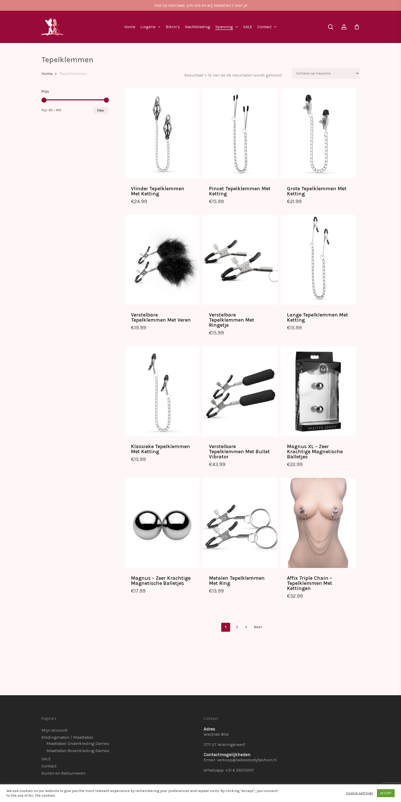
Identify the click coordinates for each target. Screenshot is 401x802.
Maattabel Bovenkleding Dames (78, 750)
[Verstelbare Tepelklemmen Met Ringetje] (240, 260)
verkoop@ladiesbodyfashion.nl (247, 759)
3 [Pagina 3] (246, 627)
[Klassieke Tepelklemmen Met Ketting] (162, 391)
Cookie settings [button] (359, 793)
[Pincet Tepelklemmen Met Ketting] (240, 133)
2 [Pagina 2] (237, 627)
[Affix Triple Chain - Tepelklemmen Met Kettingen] (318, 523)
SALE (46, 758)
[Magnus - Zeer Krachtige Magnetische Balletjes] (162, 523)
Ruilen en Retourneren (63, 773)
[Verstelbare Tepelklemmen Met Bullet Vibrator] (240, 391)
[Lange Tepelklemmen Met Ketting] (318, 260)
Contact (49, 765)
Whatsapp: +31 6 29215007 (229, 770)
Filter (100, 110)
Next (258, 627)
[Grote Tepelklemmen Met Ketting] (318, 133)
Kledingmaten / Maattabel (67, 737)
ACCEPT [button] (386, 793)
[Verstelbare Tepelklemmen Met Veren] (162, 260)
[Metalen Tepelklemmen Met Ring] (240, 523)
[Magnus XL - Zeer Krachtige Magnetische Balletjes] (318, 391)
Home (46, 73)
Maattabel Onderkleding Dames (78, 743)
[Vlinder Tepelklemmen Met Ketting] (162, 133)
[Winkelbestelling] (326, 73)
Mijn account (54, 730)
